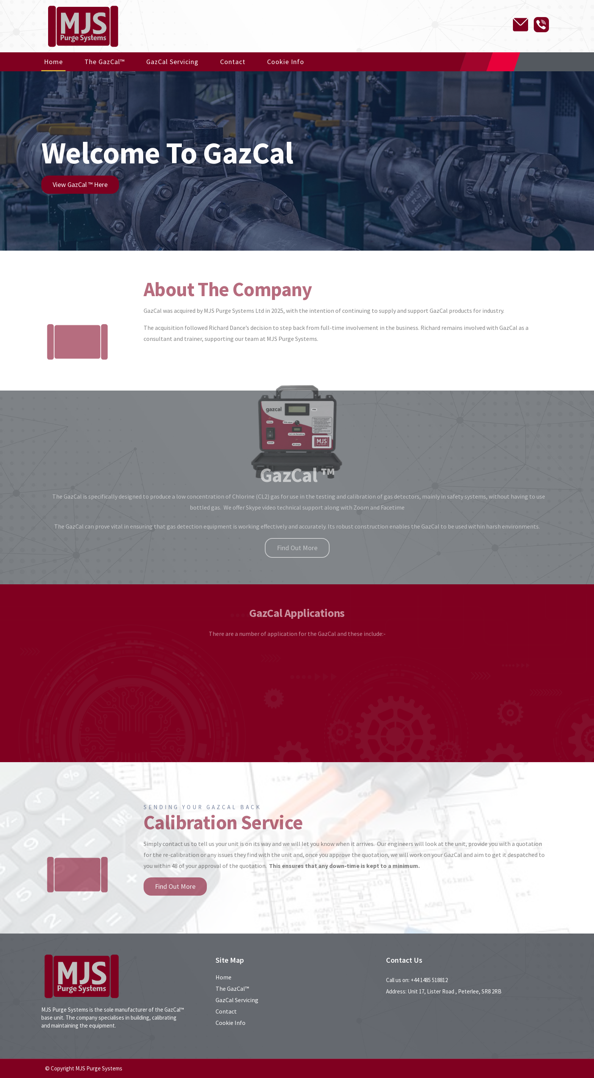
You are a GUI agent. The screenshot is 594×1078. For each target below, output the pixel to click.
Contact (232, 61)
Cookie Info (285, 61)
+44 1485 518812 (429, 980)
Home (53, 61)
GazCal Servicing (172, 61)
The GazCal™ (104, 61)
